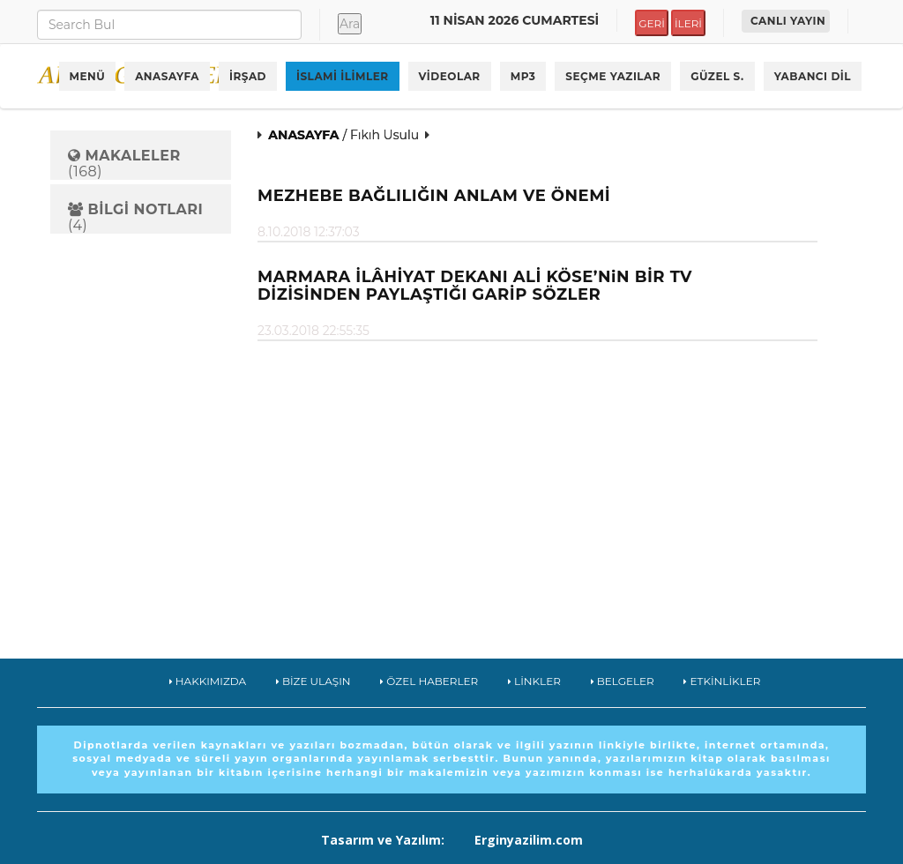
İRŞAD (247, 76)
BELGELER (622, 681)
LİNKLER (534, 681)
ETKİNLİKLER (721, 681)
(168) (124, 163)
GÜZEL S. (717, 76)
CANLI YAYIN (787, 20)
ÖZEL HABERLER (429, 681)
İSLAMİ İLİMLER (342, 76)
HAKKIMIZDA (208, 681)
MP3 (523, 76)
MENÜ (88, 76)
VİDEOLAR (450, 76)
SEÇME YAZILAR (612, 76)
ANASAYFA (167, 76)
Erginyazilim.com (528, 839)
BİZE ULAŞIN (313, 681)
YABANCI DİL (812, 76)
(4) (135, 217)
